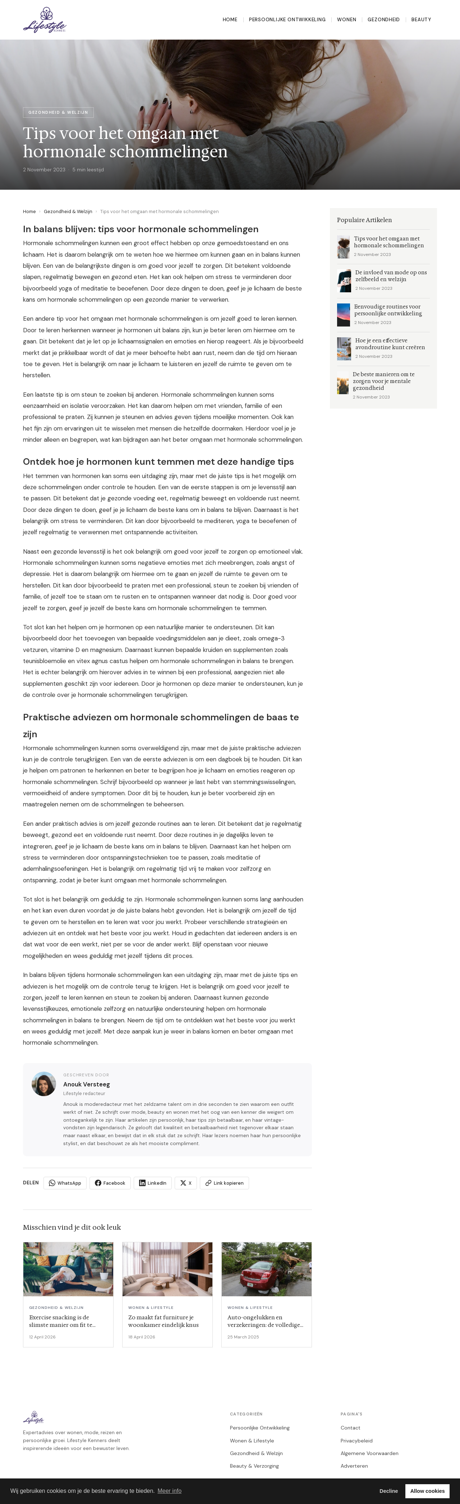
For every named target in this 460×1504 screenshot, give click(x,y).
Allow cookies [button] (427, 1491)
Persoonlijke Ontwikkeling (287, 20)
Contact (350, 1427)
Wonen (346, 20)
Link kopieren (224, 1183)
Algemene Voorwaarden (370, 1453)
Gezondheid (384, 20)
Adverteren (354, 1466)
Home (230, 20)
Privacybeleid (357, 1440)
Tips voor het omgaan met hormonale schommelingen (389, 242)
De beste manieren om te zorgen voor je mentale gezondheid (384, 381)
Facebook (110, 1183)
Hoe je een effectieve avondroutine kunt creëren (390, 344)
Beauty (421, 20)
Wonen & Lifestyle (252, 1440)
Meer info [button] (169, 1491)
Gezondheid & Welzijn (68, 211)
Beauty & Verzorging (254, 1466)
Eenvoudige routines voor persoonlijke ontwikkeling (388, 310)
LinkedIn (152, 1183)
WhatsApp (65, 1183)
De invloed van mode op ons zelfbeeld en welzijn (391, 276)
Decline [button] (389, 1491)
